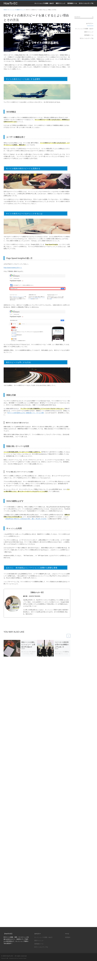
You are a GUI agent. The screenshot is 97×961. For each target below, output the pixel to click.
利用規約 (67, 677)
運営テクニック (88, 32)
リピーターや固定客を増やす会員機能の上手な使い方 (62, 644)
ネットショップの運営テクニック (16, 9)
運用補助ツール (88, 35)
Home (5, 9)
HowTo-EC (9, 696)
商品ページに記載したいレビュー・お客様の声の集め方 (28, 644)
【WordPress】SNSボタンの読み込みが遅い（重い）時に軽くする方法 (25, 518)
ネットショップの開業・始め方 (84, 28)
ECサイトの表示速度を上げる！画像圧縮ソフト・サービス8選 (26, 412)
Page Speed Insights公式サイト (13, 267)
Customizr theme (22, 698)
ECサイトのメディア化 (86, 38)
